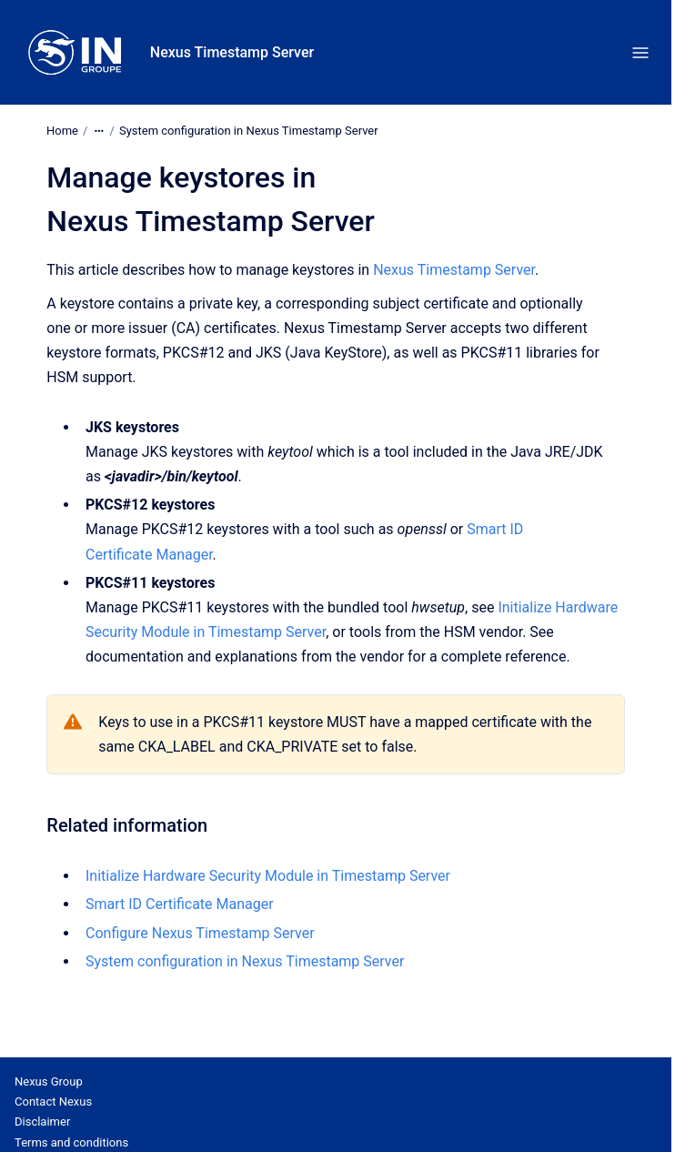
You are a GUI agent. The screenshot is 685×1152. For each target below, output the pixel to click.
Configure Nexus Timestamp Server (200, 933)
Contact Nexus (53, 1101)
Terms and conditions (71, 1142)
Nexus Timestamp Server (232, 52)
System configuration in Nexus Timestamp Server (248, 130)
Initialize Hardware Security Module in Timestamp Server (268, 875)
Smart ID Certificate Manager (180, 904)
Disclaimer (42, 1121)
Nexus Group (49, 1081)
